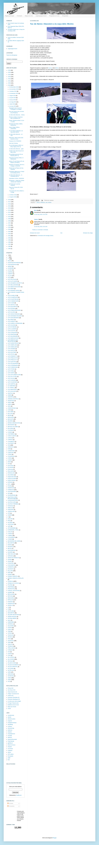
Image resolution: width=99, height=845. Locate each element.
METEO (10, 548)
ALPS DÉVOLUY (12, 304)
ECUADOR (10, 467)
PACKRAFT (11, 569)
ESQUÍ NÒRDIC (12, 480)
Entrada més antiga (88, 233)
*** (8, 259)
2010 (9, 216)
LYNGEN (10, 539)
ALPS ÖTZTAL (11, 354)
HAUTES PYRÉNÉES (13, 504)
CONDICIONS (11, 450)
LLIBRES (10, 535)
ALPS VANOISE (12, 380)
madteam (10, 750)
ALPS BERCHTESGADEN (14, 286)
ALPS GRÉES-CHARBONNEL (15, 323)
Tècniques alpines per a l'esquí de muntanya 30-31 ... (16, 172)
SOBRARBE (11, 622)
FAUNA (9, 486)
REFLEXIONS (11, 594)
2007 (9, 223)
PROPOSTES (11, 588)
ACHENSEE (11, 268)
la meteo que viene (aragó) (14, 701)
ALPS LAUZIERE (12, 329)
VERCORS (10, 674)
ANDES (10, 395)
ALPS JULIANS (11, 325)
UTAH (9, 655)
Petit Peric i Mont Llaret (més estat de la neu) (16, 138)
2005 (9, 227)
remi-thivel (10, 748)
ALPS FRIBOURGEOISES (14, 310)
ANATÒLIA (10, 393)
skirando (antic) (11, 719)
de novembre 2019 (14, 89)
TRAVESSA (11, 640)
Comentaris (10, 806)
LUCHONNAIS (11, 537)
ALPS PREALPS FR (13, 358)
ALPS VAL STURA (12, 376)
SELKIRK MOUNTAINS (13, 614)
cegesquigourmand (41, 16)
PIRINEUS (42, 202)
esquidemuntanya (12, 722)
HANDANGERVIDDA (13, 500)
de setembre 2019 (14, 93)
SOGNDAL (10, 624)
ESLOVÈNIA (11, 475)
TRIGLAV (10, 644)
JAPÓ (9, 526)
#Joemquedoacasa (12, 264)
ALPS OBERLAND (12, 345)
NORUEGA (10, 556)
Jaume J (36, 219)
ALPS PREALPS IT (12, 359)
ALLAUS (10, 275)
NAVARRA (10, 552)
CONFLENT (11, 452)
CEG (9, 445)
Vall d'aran (10, 661)
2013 (9, 210)
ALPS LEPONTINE (12, 332)
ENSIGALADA (11, 473)
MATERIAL (10, 546)
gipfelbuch (10, 743)
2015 (9, 206)
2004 (9, 229)
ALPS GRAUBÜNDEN (13, 317)
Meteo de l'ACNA (12, 706)
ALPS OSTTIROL (12, 352)
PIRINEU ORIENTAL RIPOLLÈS (16, 578)
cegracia (10, 720)
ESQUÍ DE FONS (12, 476)
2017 (9, 201)
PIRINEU (10, 574)
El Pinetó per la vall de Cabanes (14, 184)
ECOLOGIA (11, 465)
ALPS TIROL (11, 371)
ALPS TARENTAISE (13, 367)
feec (9, 759)
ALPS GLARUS (11, 312)
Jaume (50, 68)
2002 (9, 233)
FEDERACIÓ (11, 487)
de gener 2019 (13, 197)
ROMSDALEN (11, 603)
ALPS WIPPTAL (12, 384)
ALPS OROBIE (11, 348)
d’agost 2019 (12, 95)
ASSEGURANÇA (12, 408)
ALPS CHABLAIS (12, 295)
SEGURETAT (11, 613)
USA (9, 651)
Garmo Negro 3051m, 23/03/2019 (14, 128)
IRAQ (9, 520)
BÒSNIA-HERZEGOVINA (14, 423)
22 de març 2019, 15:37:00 (40, 214)
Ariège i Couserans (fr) (13, 693)
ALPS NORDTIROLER (13, 343)
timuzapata (10, 756)
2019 (9, 85)
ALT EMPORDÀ (12, 385)
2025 (9, 72)
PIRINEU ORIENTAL (13, 576)
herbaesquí (10, 505)
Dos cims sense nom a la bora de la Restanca (16, 112)
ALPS (9, 277)
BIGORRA (10, 421)
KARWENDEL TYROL (13, 530)
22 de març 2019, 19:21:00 (40, 226)
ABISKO (10, 266)
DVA (9, 463)
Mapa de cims (29, 16)
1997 (9, 244)
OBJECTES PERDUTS (13, 557)
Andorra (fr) (10, 695)
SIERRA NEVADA (12, 616)
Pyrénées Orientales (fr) (13, 697)
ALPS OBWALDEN (12, 347)
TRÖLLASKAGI (11, 648)
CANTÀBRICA (11, 434)
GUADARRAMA (12, 495)
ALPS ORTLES (11, 350)
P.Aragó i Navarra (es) (13, 703)
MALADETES (11, 543)
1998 (9, 242)
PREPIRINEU (11, 587)
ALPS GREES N (12, 321)
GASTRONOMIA (12, 491)
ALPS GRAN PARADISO (14, 314)
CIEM (9, 449)
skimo (9, 620)
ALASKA (10, 270)
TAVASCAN (10, 635)
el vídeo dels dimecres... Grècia (16, 115)
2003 (9, 231)
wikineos (10, 737)
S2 (8, 607)
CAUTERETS (11, 443)
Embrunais (10, 469)
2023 (9, 76)
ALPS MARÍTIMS (12, 334)
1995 (9, 248)
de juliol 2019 (12, 97)
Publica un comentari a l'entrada (40, 229)
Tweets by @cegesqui (11, 55)
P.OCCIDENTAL (12, 565)
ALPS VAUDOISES (12, 382)
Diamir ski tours (11, 745)
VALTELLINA (11, 670)
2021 (9, 81)
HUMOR (10, 515)
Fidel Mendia (11, 741)
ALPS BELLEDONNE (13, 285)
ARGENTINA (11, 400)
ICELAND (10, 518)
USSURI (10, 653)
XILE (9, 681)
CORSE (10, 454)
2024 (9, 74)
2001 (9, 235)
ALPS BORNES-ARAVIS (14, 290)
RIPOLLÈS (10, 600)
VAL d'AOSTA (11, 657)
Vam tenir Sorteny (13, 143)
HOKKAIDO (11, 509)
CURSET (10, 460)
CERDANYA (11, 447)
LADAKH (10, 533)
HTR (9, 513)
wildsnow (10, 730)
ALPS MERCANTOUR (13, 338)
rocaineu (10, 726)
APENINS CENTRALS (13, 398)
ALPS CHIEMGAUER (13, 301)
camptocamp (11, 715)
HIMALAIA (10, 507)
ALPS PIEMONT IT (12, 356)
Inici (61, 233)
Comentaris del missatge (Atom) (45, 235)
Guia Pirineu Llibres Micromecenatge (12, 497)
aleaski (9, 717)
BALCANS (10, 413)
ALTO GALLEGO (12, 391)
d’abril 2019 (12, 104)
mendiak (10, 735)
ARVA (9, 406)
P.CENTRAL (11, 563)
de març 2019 (12, 106)
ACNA (9, 708)
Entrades (10, 803)
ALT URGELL (11, 387)
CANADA (10, 432)
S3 (8, 609)
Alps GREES (11, 319)
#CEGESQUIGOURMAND (14, 262)
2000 (9, 238)
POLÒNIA (10, 585)
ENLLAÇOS (11, 471)
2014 (9, 208)
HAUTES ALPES (12, 502)
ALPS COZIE (11, 303)
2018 (9, 199)
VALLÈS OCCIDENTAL (13, 664)
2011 (9, 214)
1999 (9, 240)
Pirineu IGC (10, 688)
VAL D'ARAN (48, 202)
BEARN (10, 415)
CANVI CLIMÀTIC (12, 436)
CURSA (10, 458)
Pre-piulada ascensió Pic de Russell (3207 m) (16, 155)
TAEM (9, 631)
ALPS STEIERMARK (13, 365)
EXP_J (9, 484)
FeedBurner (19, 795)
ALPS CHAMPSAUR (13, 297)
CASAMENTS (11, 441)
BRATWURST (11, 424)
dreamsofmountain (12, 739)
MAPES (10, 544)
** (35, 202)
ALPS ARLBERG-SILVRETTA (15, 283)
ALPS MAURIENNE (12, 336)
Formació (19, 16)
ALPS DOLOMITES (12, 306)
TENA (9, 638)
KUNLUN (10, 531)
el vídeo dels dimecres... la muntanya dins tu (15, 175)
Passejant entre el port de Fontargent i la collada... (15, 108)
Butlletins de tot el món (13, 704)
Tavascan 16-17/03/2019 (15, 141)
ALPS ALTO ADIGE (12, 281)
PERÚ (9, 572)
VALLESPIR (11, 668)
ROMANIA (10, 601)
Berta (57, 68)
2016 (9, 204)
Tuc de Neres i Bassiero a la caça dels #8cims (52, 24)
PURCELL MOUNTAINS (14, 590)
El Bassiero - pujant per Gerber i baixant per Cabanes (16, 181)
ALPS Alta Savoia (12, 279)
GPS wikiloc (11, 754)
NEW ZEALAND (12, 554)
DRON (9, 462)
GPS (9, 493)
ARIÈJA (10, 404)
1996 (9, 246)
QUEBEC (10, 592)
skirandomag (11, 728)
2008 (9, 221)
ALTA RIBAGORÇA (12, 389)
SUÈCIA (10, 629)
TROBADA (10, 646)
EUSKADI (10, 482)
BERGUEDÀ (11, 417)
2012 (9, 212)
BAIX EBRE (11, 411)
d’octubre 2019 (13, 91)
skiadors (10, 732)
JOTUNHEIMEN (12, 528)
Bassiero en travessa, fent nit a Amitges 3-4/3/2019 (16, 165)
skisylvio (10, 746)
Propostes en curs (54, 16)
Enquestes (65, 16)
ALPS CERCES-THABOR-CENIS (16, 292)
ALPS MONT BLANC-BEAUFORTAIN (13, 340)
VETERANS (11, 676)
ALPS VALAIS (11, 378)
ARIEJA (10, 402)
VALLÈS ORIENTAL (13, 666)
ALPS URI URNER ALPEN (14, 374)
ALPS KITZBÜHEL (12, 327)
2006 (9, 225)
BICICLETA (10, 419)
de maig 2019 (12, 102)
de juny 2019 (12, 99)
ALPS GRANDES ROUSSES (15, 316)
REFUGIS (10, 596)
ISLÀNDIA (10, 522)
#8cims (38, 202)
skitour (9, 752)
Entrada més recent (35, 233)
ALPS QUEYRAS (12, 361)
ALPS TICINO (11, 369)
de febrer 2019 (13, 194)
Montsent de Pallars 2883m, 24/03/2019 (16, 124)
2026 (9, 70)
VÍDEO (9, 679)
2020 (9, 83)
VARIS (9, 672)
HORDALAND (11, 511)
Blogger (55, 837)
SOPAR (10, 627)
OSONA (10, 561)
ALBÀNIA (10, 272)
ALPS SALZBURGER (13, 363)
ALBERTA (10, 273)
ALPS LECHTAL (12, 330)
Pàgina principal (9, 16)
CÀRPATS (10, 439)
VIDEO (9, 677)
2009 (9, 218)
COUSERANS (11, 456)
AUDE (9, 410)
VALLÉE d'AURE (12, 663)
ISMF (9, 758)
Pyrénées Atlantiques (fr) (14, 699)
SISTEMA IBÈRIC (12, 618)
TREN (9, 642)
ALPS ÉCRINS (11, 308)
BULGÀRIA (10, 428)
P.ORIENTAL (11, 567)
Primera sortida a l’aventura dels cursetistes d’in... (16, 117)
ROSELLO (10, 605)
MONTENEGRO (12, 550)
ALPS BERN (11, 288)
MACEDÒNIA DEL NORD (14, 541)
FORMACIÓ (11, 489)
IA (8, 517)
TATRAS (10, 633)
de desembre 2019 (14, 87)
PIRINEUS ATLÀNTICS (13, 583)
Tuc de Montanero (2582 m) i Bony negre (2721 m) (16, 146)
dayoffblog (10, 724)
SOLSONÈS (11, 626)
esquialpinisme (11, 733)
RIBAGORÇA (11, 598)
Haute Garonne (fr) (12, 692)
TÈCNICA (10, 637)
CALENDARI (11, 430)
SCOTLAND (11, 611)
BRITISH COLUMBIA (13, 426)
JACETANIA (11, 524)
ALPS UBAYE (11, 372)
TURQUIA (10, 650)
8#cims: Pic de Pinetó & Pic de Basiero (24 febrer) (16, 162)
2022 (9, 78)
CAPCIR (10, 437)
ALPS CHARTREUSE (13, 299)
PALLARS (10, 570)
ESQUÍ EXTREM (12, 478)
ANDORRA (10, 397)
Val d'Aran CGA (11, 690)
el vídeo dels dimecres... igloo (16, 148)
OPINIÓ (10, 559)
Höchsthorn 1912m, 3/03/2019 (16, 178)
